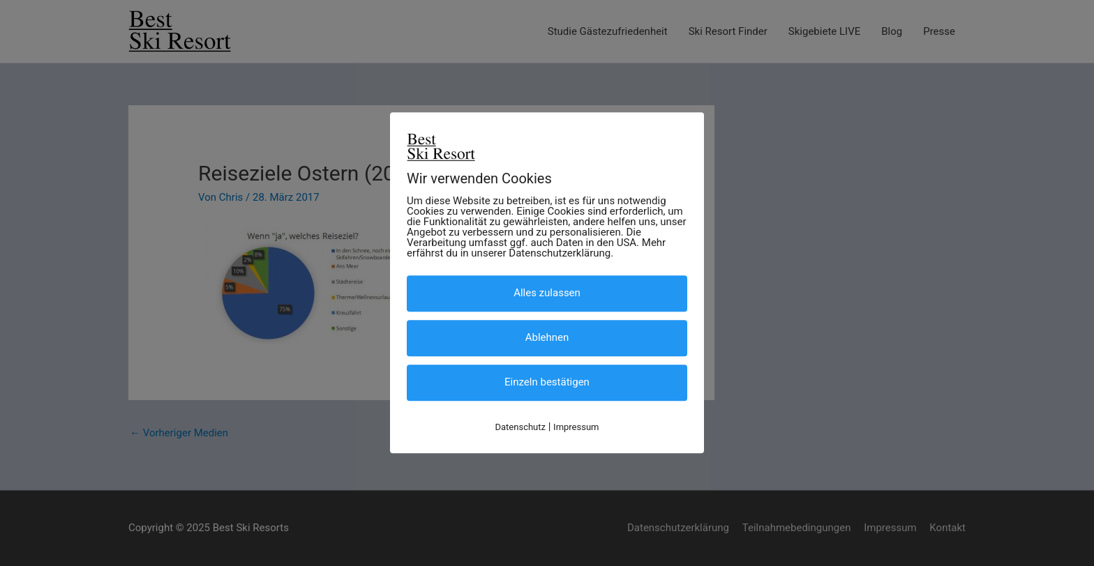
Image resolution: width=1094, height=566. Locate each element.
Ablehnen (547, 337)
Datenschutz (520, 427)
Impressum (576, 427)
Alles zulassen (547, 292)
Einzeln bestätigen (547, 382)
